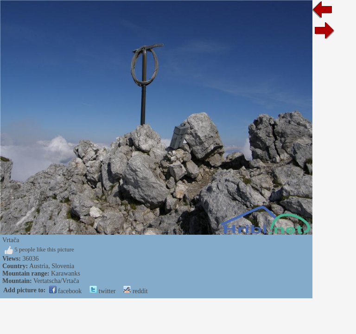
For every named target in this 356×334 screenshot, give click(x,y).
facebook (65, 291)
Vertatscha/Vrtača (56, 280)
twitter (102, 291)
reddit (135, 291)
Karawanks (65, 273)
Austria (38, 266)
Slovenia (62, 266)
